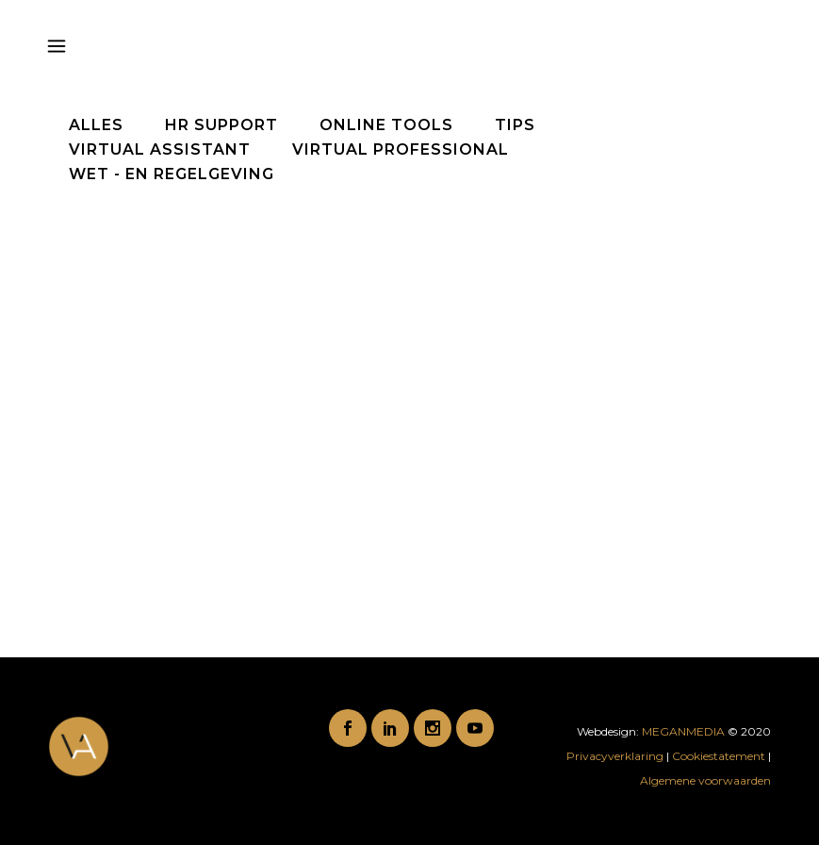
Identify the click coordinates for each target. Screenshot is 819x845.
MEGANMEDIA (683, 731)
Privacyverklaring (616, 756)
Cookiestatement (718, 756)
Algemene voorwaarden (705, 780)
